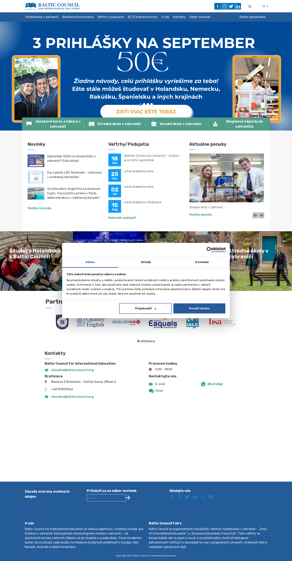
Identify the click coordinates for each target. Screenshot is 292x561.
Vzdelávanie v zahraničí (41, 17)
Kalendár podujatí (122, 218)
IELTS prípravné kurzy (143, 17)
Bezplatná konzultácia (78, 17)
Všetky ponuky (200, 214)
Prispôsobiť (145, 308)
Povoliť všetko (199, 308)
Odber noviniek (199, 17)
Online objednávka (252, 17)
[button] (22, 76)
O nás (165, 17)
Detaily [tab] (146, 262)
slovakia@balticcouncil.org (72, 370)
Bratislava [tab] (146, 341)
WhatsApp (215, 384)
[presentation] (115, 514)
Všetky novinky (40, 208)
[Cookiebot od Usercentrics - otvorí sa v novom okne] (209, 250)
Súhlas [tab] (90, 262)
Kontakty (179, 17)
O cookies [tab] (202, 262)
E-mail (160, 384)
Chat (159, 390)
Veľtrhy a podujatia (110, 17)
